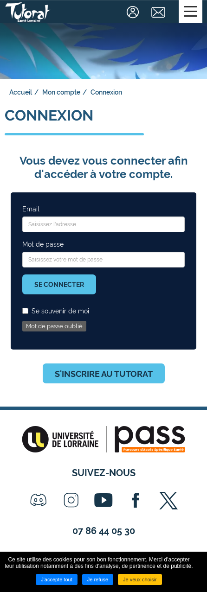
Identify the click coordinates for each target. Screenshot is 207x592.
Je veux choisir (140, 579)
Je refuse (97, 579)
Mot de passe (43, 244)
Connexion (134, 12)
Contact (159, 12)
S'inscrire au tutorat (104, 374)
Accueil (20, 92)
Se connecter (59, 284)
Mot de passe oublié (54, 326)
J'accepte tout (56, 579)
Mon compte (61, 92)
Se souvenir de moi (55, 311)
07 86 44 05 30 (103, 530)
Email (30, 209)
